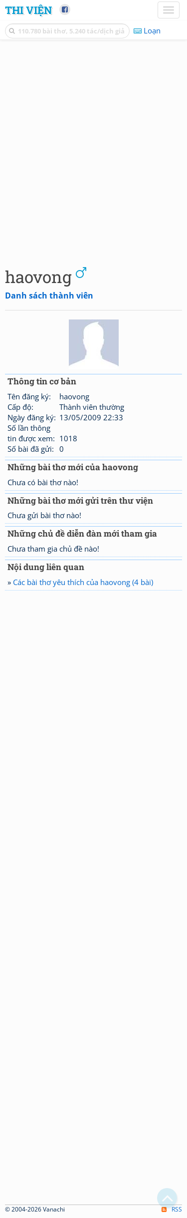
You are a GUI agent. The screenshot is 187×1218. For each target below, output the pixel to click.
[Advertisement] (93, 151)
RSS (172, 1209)
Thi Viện (28, 10)
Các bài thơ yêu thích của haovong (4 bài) (83, 582)
